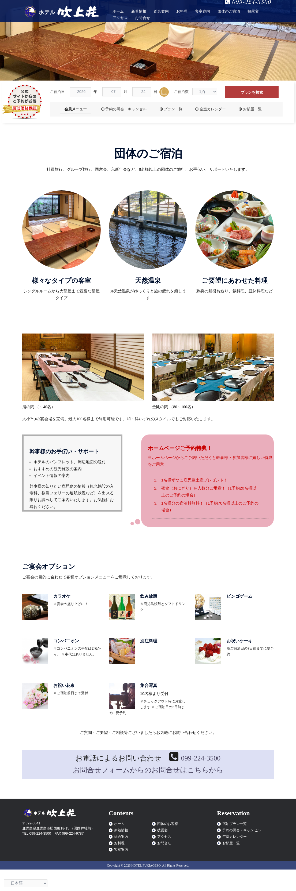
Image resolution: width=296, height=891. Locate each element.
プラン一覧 (171, 109)
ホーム (118, 11)
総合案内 (161, 11)
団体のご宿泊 (229, 11)
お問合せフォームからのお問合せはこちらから (148, 770)
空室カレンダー (210, 109)
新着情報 (138, 11)
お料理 (182, 11)
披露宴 (253, 11)
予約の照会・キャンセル (124, 109)
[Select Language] (25, 883)
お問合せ (142, 18)
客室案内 (202, 11)
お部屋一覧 (250, 109)
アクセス (120, 18)
